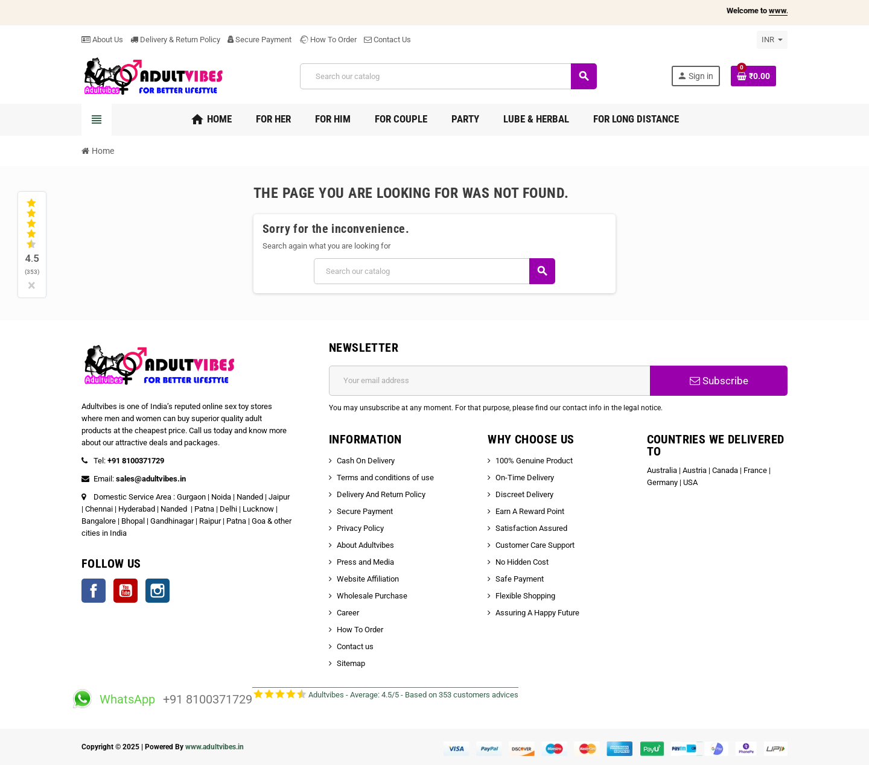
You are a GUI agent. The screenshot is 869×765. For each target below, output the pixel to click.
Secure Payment (259, 39)
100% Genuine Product (534, 460)
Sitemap (351, 663)
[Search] (448, 76)
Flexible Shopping (525, 595)
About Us (102, 39)
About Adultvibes (365, 545)
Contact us (355, 646)
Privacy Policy (360, 528)
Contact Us (387, 39)
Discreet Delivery (524, 494)
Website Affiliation (368, 578)
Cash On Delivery (366, 460)
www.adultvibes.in (214, 747)
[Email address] (490, 381)
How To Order (328, 39)
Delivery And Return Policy (381, 494)
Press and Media (365, 562)
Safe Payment (519, 578)
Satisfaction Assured (531, 528)
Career (348, 612)
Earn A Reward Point (529, 511)
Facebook (93, 591)
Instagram (157, 591)
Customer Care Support (535, 545)
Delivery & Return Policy (175, 39)
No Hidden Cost (522, 562)
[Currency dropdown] (772, 40)
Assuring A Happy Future (537, 612)
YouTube (125, 591)
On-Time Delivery (524, 477)
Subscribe (719, 381)
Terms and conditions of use (385, 477)
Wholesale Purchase (372, 595)
